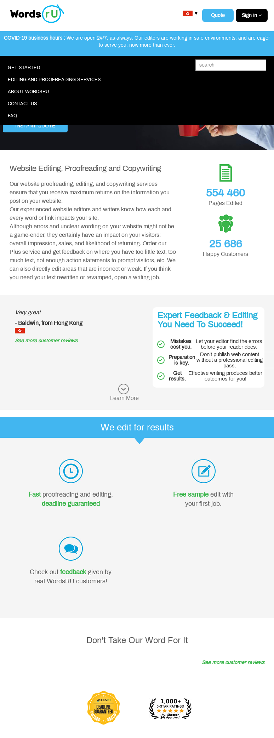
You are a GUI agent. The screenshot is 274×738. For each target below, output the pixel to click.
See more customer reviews (46, 340)
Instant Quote (35, 125)
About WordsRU (28, 91)
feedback (73, 572)
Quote (218, 15)
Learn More (124, 398)
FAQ (12, 115)
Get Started (24, 67)
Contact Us (22, 103)
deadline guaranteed (71, 503)
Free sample (191, 494)
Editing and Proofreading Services (54, 79)
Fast (34, 494)
